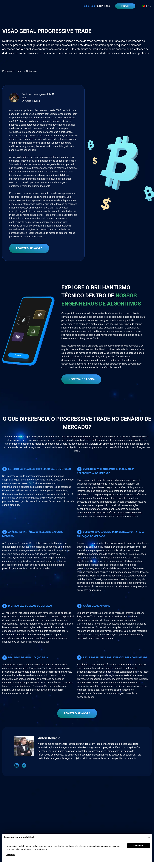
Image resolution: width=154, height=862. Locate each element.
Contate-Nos (103, 6)
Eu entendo (138, 845)
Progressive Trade (12, 71)
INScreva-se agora (81, 379)
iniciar (125, 6)
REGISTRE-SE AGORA (29, 248)
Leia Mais (10, 854)
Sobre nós (89, 6)
